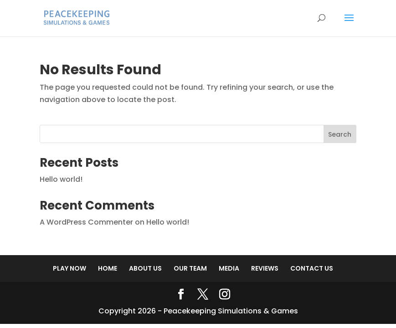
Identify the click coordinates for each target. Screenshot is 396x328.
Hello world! (61, 179)
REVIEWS (264, 268)
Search (339, 134)
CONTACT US (311, 268)
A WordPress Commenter (86, 222)
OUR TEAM (190, 268)
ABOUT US (145, 268)
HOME (107, 268)
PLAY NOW (69, 268)
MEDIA (229, 268)
